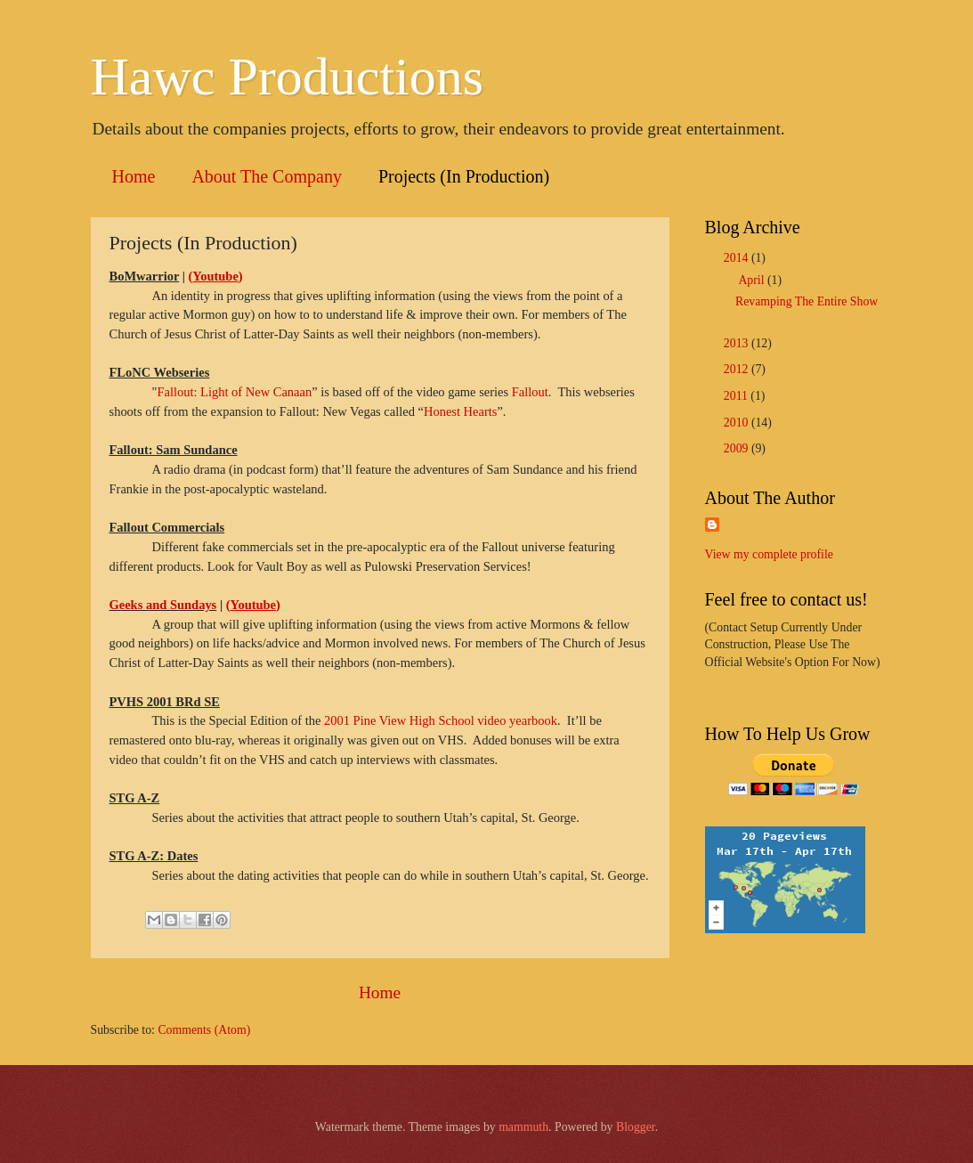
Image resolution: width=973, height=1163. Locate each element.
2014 (737, 257)
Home (134, 176)
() (216, 276)
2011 (737, 396)
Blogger (635, 1127)
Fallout (530, 392)
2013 (737, 343)
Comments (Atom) (204, 1030)
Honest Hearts (460, 411)
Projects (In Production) (463, 176)
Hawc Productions (287, 76)
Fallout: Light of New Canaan (234, 392)
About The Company (266, 176)
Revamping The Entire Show (806, 301)
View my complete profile (769, 554)
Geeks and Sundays (163, 605)
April (752, 280)
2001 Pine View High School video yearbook (440, 720)
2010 (737, 422)
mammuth (523, 1127)
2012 (737, 369)
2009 (737, 448)
